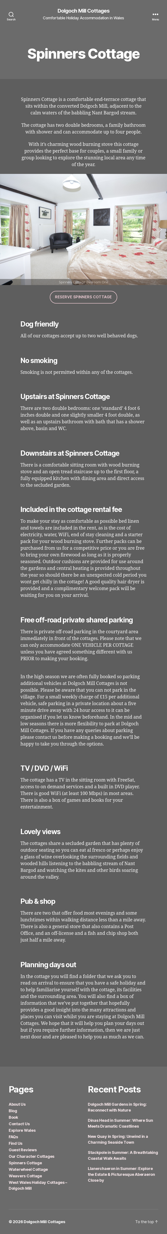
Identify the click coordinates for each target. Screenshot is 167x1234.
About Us (17, 1104)
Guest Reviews (23, 1150)
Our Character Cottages (31, 1156)
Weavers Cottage (25, 1176)
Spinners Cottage (25, 1163)
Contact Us (19, 1124)
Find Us (15, 1143)
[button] (6, 229)
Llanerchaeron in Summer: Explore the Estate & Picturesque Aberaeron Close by (121, 1174)
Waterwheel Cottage (28, 1169)
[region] (83, 229)
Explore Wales (22, 1130)
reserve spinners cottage (83, 297)
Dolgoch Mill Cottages (83, 10)
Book (13, 1117)
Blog (13, 1111)
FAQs (13, 1137)
